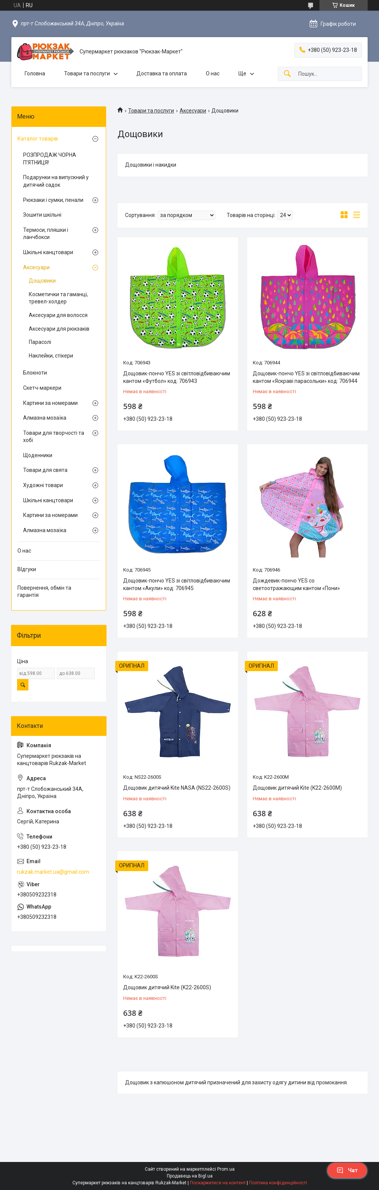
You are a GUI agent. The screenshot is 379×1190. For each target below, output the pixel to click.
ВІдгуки (26, 569)
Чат (347, 1170)
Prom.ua (226, 1169)
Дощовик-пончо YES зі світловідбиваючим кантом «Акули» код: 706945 (176, 584)
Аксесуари (193, 111)
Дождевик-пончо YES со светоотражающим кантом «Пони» (296, 584)
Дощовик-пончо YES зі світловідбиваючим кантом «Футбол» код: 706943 (176, 377)
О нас (212, 73)
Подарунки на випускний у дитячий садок (56, 181)
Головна (35, 73)
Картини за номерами (50, 403)
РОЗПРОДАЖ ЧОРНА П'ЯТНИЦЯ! (49, 159)
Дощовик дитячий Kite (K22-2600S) (167, 987)
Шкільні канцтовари (48, 252)
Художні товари (43, 485)
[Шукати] (287, 74)
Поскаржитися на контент (218, 1182)
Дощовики (42, 281)
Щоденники (37, 455)
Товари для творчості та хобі (53, 437)
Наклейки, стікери (51, 356)
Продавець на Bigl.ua (190, 1176)
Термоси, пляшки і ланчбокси (45, 233)
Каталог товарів (37, 139)
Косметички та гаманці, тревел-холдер (58, 298)
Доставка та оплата (161, 73)
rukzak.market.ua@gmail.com (53, 872)
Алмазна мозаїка (44, 418)
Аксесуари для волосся (58, 315)
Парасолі (40, 342)
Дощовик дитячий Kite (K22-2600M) (297, 788)
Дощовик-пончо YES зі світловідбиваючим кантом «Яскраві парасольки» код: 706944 (306, 377)
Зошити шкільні (42, 215)
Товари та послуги (87, 73)
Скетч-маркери (42, 388)
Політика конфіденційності (278, 1182)
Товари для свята (45, 470)
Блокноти (35, 373)
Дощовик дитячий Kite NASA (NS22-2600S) (176, 788)
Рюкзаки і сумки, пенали (53, 200)
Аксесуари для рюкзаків (59, 329)
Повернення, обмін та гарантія (44, 591)
